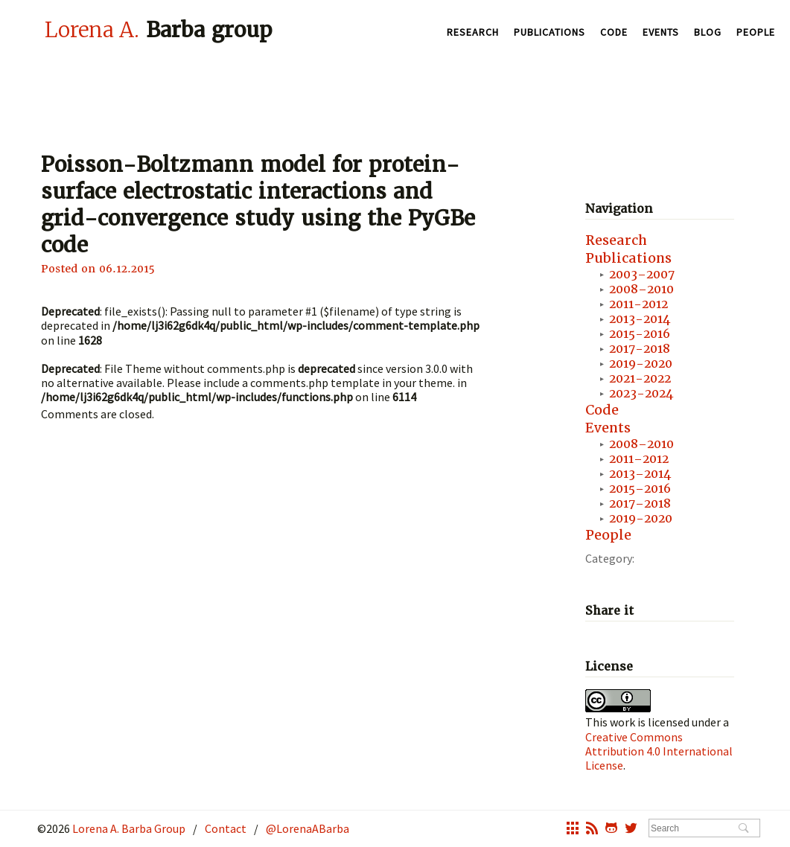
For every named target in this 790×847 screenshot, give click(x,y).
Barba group (159, 29)
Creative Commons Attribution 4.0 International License (659, 751)
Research (473, 32)
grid (573, 830)
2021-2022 (640, 378)
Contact (225, 828)
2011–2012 (639, 459)
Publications (549, 32)
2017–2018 (640, 503)
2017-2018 (639, 349)
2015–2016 (640, 488)
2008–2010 (641, 289)
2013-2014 (639, 319)
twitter (631, 830)
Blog (707, 32)
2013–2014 (640, 474)
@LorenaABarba (307, 828)
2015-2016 (639, 334)
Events (661, 32)
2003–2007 (642, 274)
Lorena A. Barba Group (127, 828)
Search (743, 829)
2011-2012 (638, 304)
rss (592, 830)
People (755, 32)
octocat (611, 830)
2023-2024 (641, 393)
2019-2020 (640, 363)
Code (614, 32)
